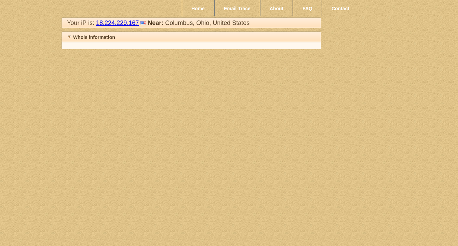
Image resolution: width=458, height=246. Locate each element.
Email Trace (237, 8)
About (276, 8)
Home (198, 8)
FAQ (307, 8)
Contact (340, 8)
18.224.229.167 (117, 22)
